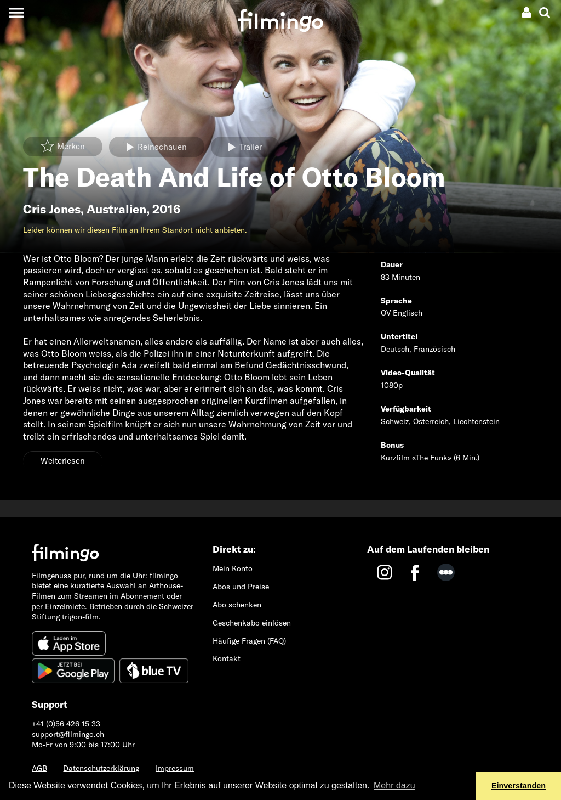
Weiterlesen (63, 460)
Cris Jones (52, 209)
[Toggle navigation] (16, 12)
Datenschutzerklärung (101, 768)
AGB (39, 768)
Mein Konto (233, 568)
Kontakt (227, 658)
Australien (116, 209)
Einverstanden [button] (518, 785)
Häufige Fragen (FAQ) (249, 641)
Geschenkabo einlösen (252, 623)
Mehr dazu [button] (394, 785)
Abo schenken (237, 605)
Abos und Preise (241, 586)
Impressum (175, 768)
